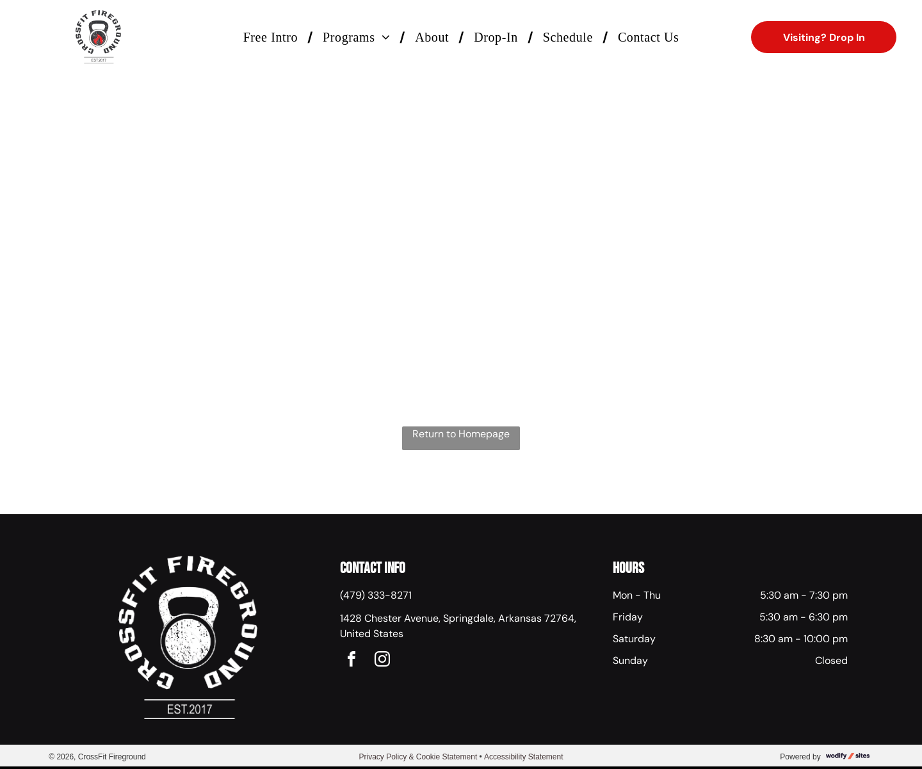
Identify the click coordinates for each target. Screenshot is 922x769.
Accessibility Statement (523, 756)
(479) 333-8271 (376, 595)
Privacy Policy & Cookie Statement (418, 756)
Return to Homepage (461, 434)
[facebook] (351, 661)
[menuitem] (273, 37)
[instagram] (382, 661)
